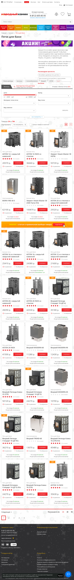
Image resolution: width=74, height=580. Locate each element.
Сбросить (65, 110)
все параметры (36, 117)
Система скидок (41, 534)
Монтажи (33, 2)
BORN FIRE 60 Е (12, 199)
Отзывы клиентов (42, 569)
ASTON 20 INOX (12, 346)
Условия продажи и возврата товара (47, 564)
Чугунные (19, 81)
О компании (17, 2)
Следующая (5, 512)
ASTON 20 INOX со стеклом (36, 301)
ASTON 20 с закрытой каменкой (12, 301)
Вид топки (41, 100)
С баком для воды (8, 81)
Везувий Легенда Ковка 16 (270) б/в (61, 438)
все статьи (41, 83)
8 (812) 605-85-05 (38, 15)
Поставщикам (5, 558)
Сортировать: (6, 125)
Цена (5, 93)
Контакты (57, 2)
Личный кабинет (42, 532)
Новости (39, 558)
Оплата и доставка (47, 2)
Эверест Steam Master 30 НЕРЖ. (61, 154)
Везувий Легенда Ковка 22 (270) (12, 392)
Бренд (40, 93)
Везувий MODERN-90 (61, 346)
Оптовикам (4, 560)
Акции (26, 2)
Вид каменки (8, 107)
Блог (39, 2)
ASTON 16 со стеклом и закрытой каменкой (12, 254)
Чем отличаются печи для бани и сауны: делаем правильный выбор (52, 79)
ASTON (51, 81)
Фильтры (6, 86)
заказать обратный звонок (9, 532)
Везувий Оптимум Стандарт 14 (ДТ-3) (36, 392)
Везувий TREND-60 (36, 437)
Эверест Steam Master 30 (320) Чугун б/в (36, 200)
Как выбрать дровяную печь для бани (49, 75)
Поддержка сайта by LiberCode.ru (10, 547)
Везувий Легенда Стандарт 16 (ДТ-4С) (12, 438)
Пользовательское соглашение (46, 567)
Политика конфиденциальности (46, 560)
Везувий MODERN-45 (61, 391)
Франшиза (4, 562)
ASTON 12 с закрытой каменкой (12, 154)
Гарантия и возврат (42, 571)
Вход (60, 5)
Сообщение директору (8, 564)
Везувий (43, 81)
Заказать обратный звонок (38, 17)
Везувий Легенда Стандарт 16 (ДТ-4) (61, 301)
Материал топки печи (11, 100)
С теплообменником (32, 81)
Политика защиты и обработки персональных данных (52, 562)
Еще (58, 81)
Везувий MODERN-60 (36, 346)
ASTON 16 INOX (61, 484)
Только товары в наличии (39, 124)
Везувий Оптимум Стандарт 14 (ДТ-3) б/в (12, 485)
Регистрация (69, 5)
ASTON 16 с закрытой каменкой (36, 254)
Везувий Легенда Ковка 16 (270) (36, 485)
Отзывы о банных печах (61, 86)
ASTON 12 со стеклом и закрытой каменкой (61, 254)
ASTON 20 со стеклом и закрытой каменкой (61, 200)
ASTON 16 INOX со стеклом (36, 154)
